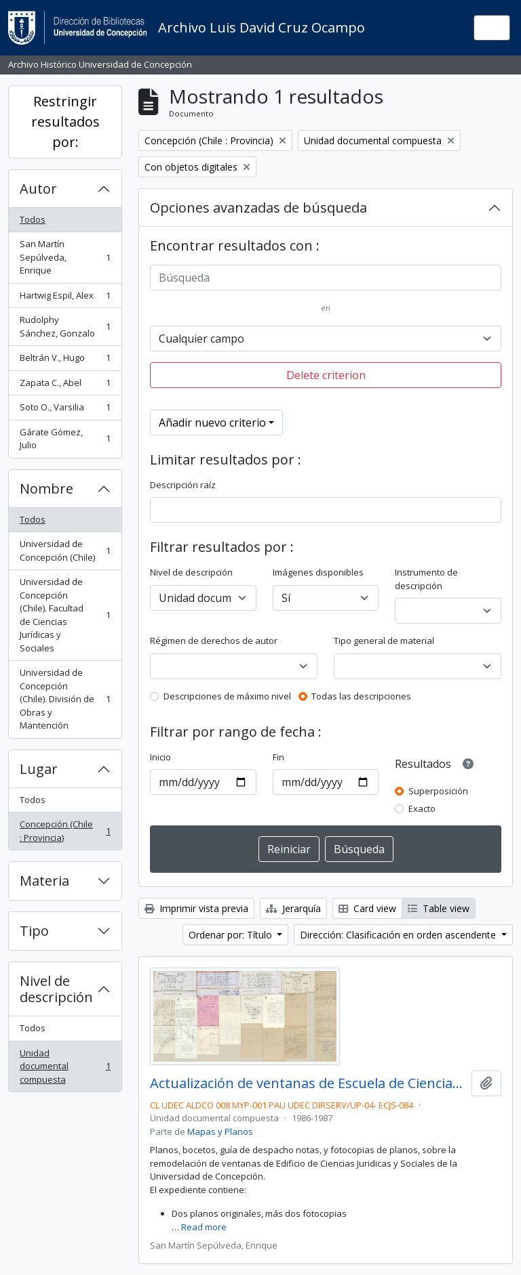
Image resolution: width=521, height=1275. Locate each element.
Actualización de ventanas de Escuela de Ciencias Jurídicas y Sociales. (308, 1083)
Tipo (34, 931)
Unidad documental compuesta (65, 1066)
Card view (367, 908)
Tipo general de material (384, 640)
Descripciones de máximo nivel (227, 696)
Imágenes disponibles (318, 572)
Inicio (160, 757)
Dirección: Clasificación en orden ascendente (399, 934)
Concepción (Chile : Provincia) (65, 831)
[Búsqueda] (325, 277)
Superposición (438, 791)
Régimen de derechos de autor (213, 640)
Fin (278, 757)
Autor (38, 188)
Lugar (39, 769)
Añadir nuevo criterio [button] (212, 422)
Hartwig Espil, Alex (65, 298)
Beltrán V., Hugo (65, 360)
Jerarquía (293, 908)
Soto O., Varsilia (65, 410)
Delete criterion (326, 375)
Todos (32, 219)
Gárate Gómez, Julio (65, 439)
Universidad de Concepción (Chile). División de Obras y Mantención (65, 698)
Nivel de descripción (56, 989)
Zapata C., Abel (65, 385)
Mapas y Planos (220, 1131)
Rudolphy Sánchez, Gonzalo (65, 326)
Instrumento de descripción (426, 579)
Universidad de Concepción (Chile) (65, 550)
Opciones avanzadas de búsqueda (258, 207)
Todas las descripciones (361, 696)
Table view (438, 908)
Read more (204, 1227)
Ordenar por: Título (232, 934)
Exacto (422, 808)
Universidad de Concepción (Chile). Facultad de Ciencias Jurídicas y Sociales (65, 615)
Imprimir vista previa (196, 908)
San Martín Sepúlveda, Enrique (65, 257)
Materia (44, 880)
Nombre (46, 488)
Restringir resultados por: (65, 121)
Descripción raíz (183, 485)
